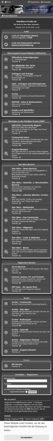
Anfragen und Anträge (22, 74)
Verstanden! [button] (26, 437)
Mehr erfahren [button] (19, 430)
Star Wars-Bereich (27, 164)
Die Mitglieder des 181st (23, 65)
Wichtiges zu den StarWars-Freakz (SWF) (26, 121)
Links (26, 31)
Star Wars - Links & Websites (26, 238)
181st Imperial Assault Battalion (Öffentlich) (26, 53)
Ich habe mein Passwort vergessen (17, 389)
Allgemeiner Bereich (27, 263)
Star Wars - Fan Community (25, 217)
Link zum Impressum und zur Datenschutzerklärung (26, 44)
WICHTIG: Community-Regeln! (26, 125)
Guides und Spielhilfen (23, 110)
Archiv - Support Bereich (24, 350)
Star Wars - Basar (20, 248)
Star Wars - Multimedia (23, 207)
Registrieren (32, 374)
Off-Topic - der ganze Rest (24, 287)
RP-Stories (17, 364)
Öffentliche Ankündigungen (25, 57)
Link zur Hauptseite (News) (25, 36)
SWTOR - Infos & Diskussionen (27, 102)
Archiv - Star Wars (20, 309)
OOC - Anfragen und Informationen (29, 84)
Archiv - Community (21, 302)
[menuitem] (8, 2)
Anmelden (19, 374)
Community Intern (20, 137)
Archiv (15, 94)
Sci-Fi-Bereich (19, 267)
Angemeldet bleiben (18, 392)
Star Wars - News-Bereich (24, 168)
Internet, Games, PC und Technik (28, 277)
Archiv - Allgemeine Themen (25, 340)
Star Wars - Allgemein (22, 227)
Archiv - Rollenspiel (21, 319)
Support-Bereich (20, 149)
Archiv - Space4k (20, 330)
